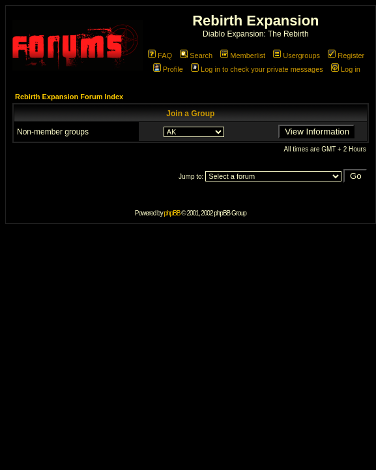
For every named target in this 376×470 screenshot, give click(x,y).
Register (346, 55)
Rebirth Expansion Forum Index (69, 97)
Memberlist (242, 55)
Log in (345, 69)
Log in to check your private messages (257, 69)
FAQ (160, 55)
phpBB (172, 213)
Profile (168, 69)
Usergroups (296, 55)
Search (196, 55)
